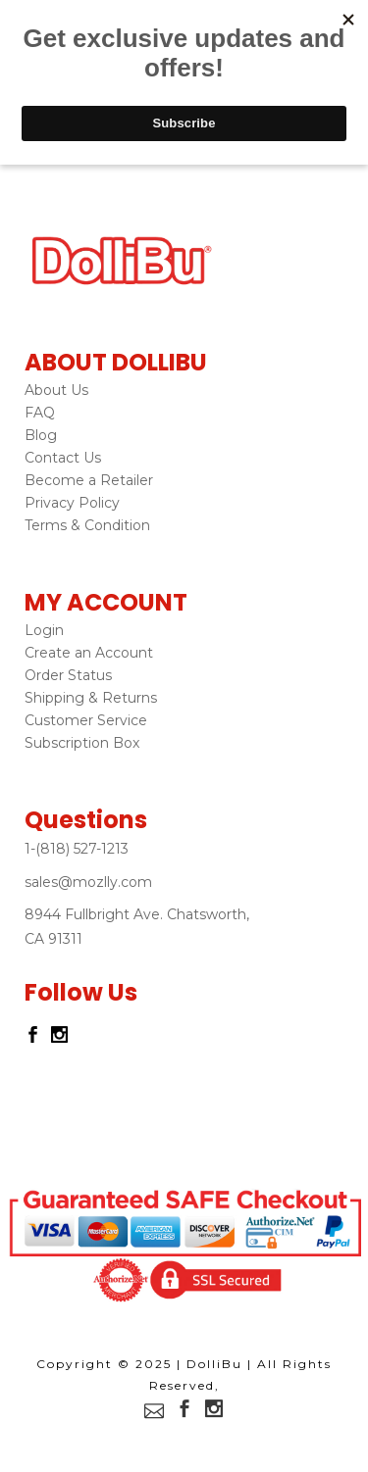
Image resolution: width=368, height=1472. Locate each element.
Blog (41, 435)
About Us (56, 390)
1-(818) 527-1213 (77, 849)
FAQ (40, 412)
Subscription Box (82, 743)
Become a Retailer (89, 480)
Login (44, 630)
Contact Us (63, 457)
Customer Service (86, 720)
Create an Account (89, 653)
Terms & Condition (87, 525)
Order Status (68, 675)
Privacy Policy (72, 503)
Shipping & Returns (91, 698)
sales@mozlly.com (88, 882)
